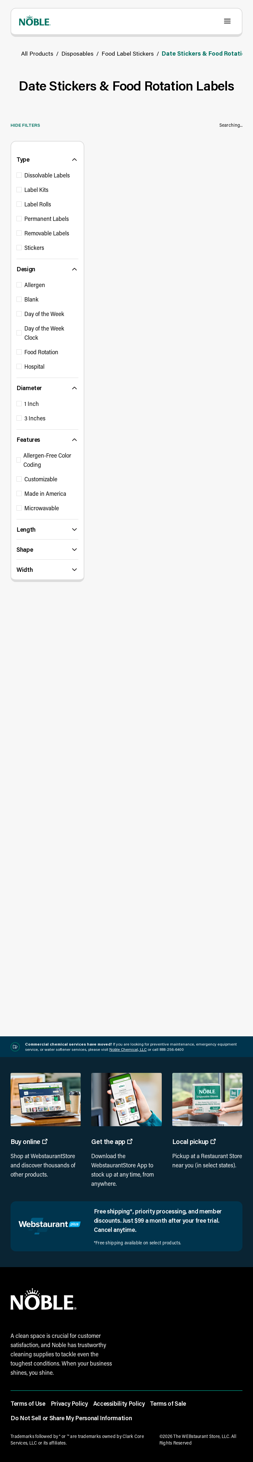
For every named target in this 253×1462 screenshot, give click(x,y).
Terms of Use (28, 1403)
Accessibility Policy (119, 1403)
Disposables (77, 53)
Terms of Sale (168, 1403)
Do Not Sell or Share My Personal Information (71, 1418)
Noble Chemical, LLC (128, 1049)
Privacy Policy (69, 1403)
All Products (37, 53)
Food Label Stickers (127, 53)
